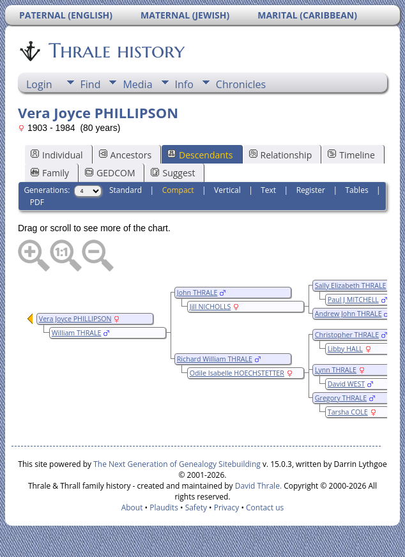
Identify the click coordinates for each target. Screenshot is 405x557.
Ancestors (125, 155)
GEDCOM (110, 173)
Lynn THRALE (335, 369)
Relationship (280, 155)
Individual (57, 155)
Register (310, 190)
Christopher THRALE (347, 334)
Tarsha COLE (348, 412)
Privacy (227, 507)
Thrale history (116, 50)
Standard (125, 190)
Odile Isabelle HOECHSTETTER (237, 373)
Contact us (265, 507)
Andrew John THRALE (348, 313)
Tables (357, 190)
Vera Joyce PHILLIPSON (75, 318)
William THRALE (77, 332)
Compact (178, 190)
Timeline (351, 155)
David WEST (346, 383)
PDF (37, 202)
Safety (196, 507)
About (132, 507)
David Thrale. (257, 485)
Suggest (173, 173)
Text (268, 190)
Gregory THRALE (341, 397)
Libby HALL (345, 348)
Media (137, 84)
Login (39, 84)
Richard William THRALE (214, 359)
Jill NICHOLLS (210, 306)
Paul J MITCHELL (353, 299)
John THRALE (197, 292)
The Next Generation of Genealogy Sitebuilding (177, 464)
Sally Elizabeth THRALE (350, 285)
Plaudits (163, 507)
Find (90, 84)
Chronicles (241, 84)
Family (50, 173)
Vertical (227, 190)
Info (184, 84)
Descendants (200, 155)
